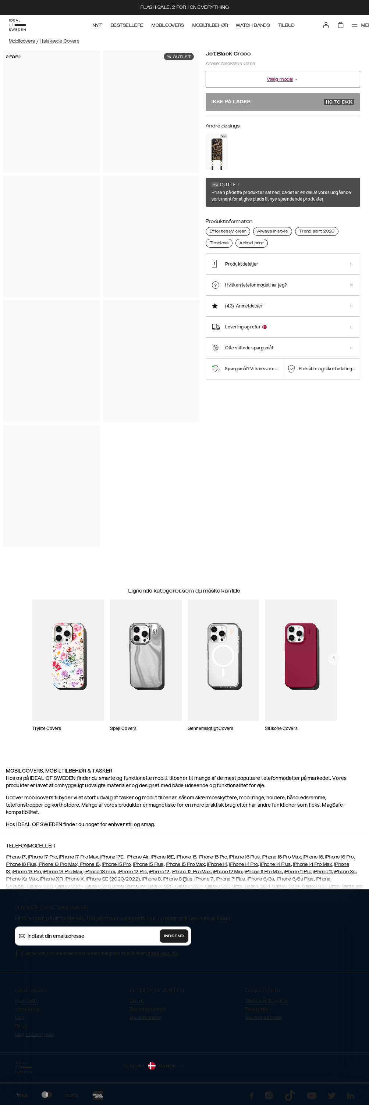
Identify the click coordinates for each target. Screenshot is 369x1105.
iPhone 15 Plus (148, 864)
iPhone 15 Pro (116, 864)
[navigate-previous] (334, 659)
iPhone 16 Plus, (245, 857)
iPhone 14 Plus (275, 864)
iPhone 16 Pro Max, (281, 857)
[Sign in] (326, 25)
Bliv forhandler (145, 1017)
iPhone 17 (16, 857)
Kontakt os (27, 1009)
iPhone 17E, (112, 857)
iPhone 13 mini (100, 871)
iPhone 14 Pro (243, 864)
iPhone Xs (345, 871)
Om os (137, 1000)
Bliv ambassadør (263, 1017)
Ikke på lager (283, 102)
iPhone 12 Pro (132, 871)
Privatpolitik (258, 1009)
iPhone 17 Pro (42, 857)
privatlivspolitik (162, 953)
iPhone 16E (162, 857)
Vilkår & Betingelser (266, 1000)
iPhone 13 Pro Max (62, 871)
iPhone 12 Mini (227, 871)
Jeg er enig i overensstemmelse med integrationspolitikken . (102, 953)
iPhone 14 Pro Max (312, 864)
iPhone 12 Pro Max (191, 871)
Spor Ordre (27, 1000)
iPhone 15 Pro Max (185, 864)
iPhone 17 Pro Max (78, 857)
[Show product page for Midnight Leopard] (217, 152)
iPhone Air (137, 857)
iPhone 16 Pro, (213, 857)
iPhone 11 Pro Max (263, 871)
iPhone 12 (159, 871)
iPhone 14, (217, 864)
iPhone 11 (322, 871)
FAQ (19, 1017)
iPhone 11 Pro (297, 871)
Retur (21, 1026)
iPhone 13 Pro (27, 871)
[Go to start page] (17, 25)
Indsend (174, 936)
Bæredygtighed (147, 1009)
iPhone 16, (186, 857)
